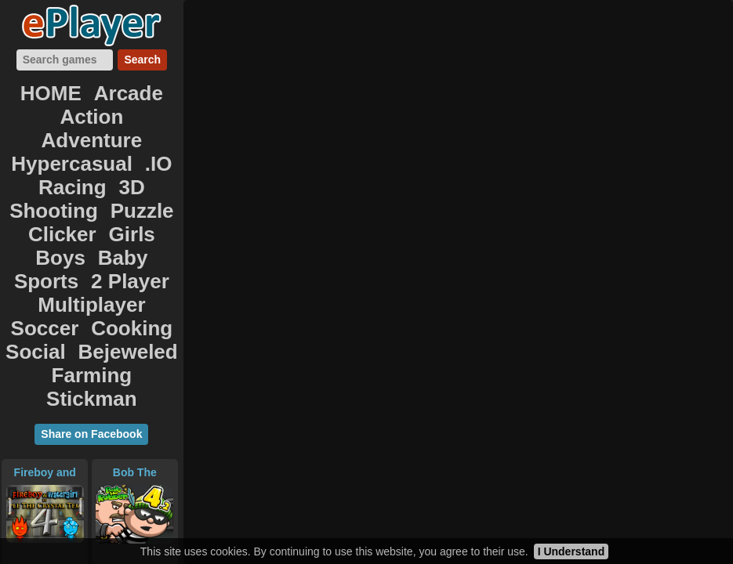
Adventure (122, 106)
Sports (142, 175)
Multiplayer (127, 192)
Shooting (141, 141)
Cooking (124, 210)
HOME (58, 89)
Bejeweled (120, 227)
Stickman (129, 244)
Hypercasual (75, 123)
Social (47, 227)
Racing (35, 141)
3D (84, 141)
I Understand (571, 551)
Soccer (54, 210)
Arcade (121, 89)
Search (142, 59)
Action (46, 106)
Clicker (98, 158)
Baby (86, 175)
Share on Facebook (91, 277)
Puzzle (35, 158)
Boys (35, 175)
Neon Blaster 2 (44, 438)
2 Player (44, 192)
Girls (154, 158)
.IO (144, 123)
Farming (51, 244)
